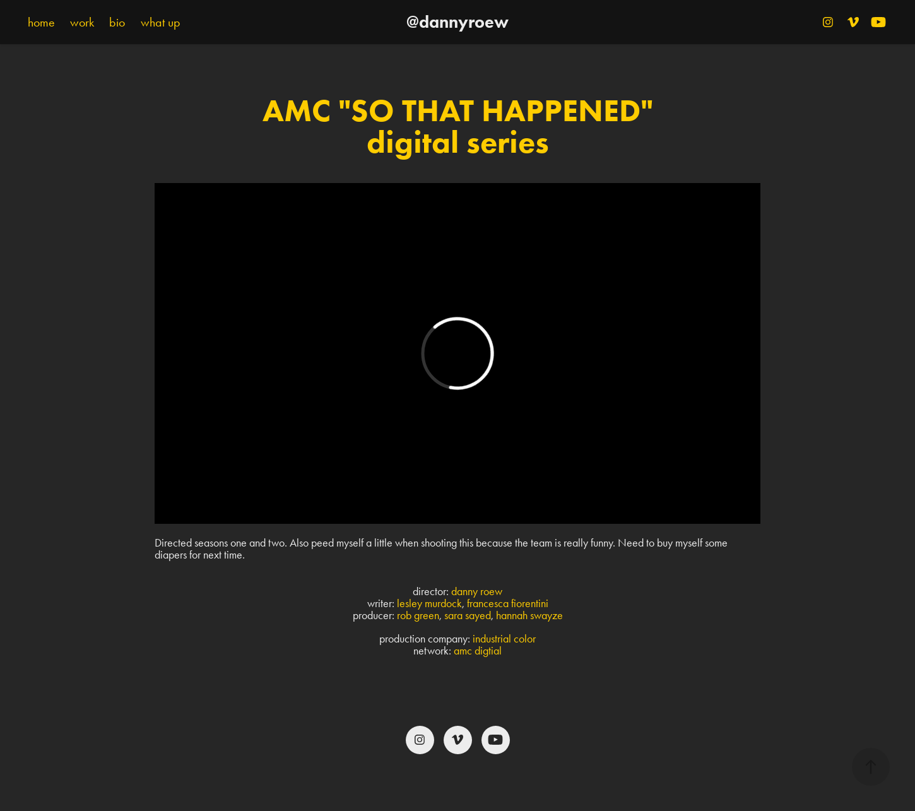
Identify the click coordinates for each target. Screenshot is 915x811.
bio (117, 22)
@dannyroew (457, 21)
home (41, 22)
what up (160, 22)
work (82, 22)
